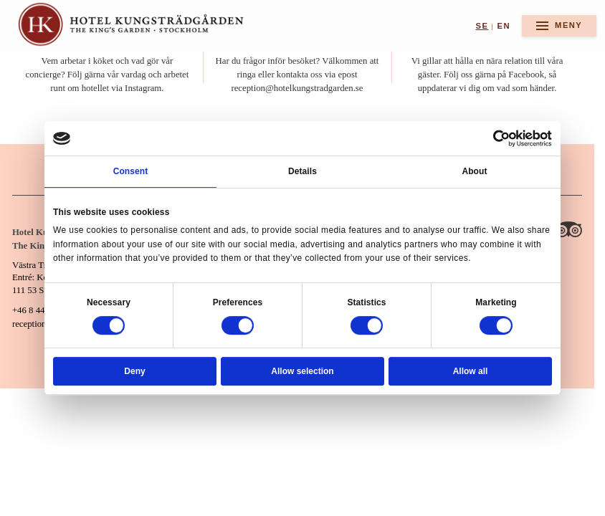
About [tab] (474, 171)
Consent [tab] (130, 171)
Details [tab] (302, 171)
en (503, 26)
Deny (134, 371)
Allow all (470, 371)
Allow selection (302, 371)
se (481, 26)
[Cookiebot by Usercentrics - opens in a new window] (502, 138)
